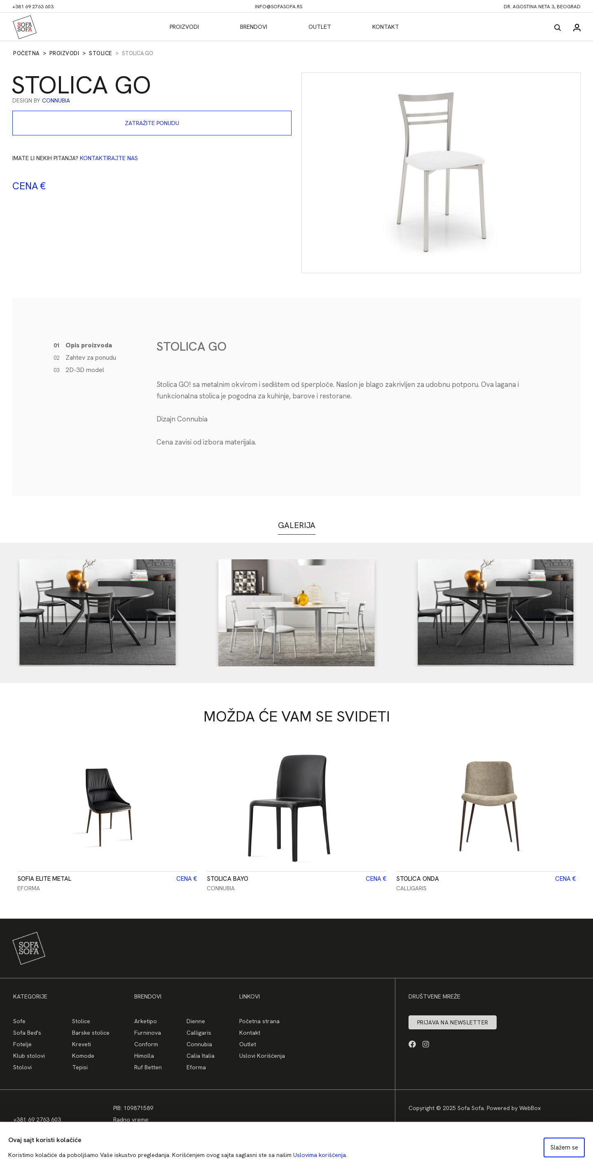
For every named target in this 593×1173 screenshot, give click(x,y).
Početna (26, 53)
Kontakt (385, 26)
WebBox (530, 1108)
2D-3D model (79, 369)
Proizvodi (184, 26)
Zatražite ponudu (152, 123)
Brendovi (253, 26)
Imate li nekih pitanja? (75, 158)
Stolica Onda (417, 879)
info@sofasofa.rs (278, 6)
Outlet (319, 26)
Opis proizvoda (83, 345)
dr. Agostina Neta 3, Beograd (542, 6)
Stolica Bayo (227, 879)
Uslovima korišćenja (319, 1155)
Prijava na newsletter (452, 1022)
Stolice (100, 53)
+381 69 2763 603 (33, 6)
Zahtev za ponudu (85, 357)
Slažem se (564, 1147)
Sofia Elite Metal (44, 879)
